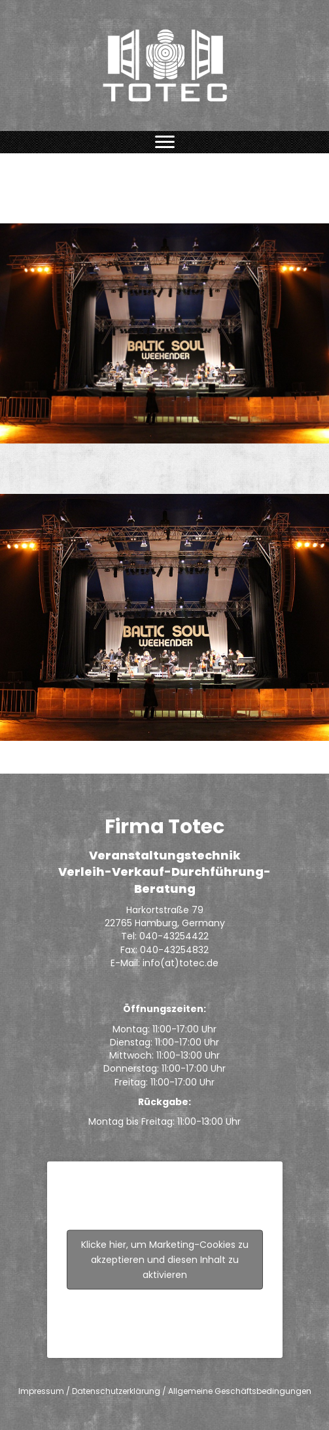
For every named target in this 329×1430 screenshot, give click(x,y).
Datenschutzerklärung (116, 1391)
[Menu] (165, 142)
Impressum (41, 1391)
